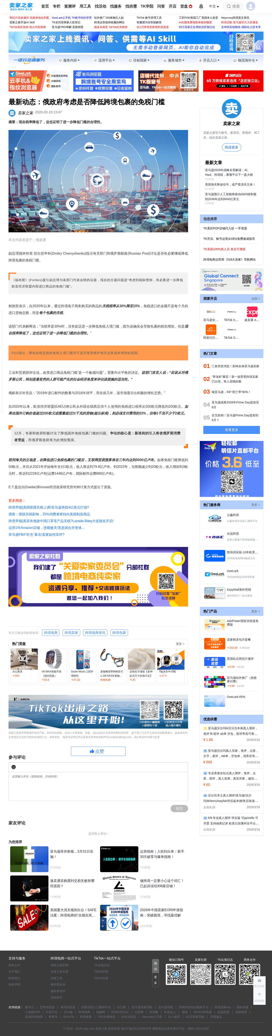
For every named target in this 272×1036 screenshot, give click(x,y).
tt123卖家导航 (195, 1016)
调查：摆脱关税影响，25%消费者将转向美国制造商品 (49, 514)
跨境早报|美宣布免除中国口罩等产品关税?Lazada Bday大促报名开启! (61, 521)
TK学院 (147, 6)
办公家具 (17, 671)
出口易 (121, 1007)
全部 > (255, 298)
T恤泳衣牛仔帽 (167, 671)
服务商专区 (58, 991)
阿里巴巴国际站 (213, 337)
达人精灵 (174, 1016)
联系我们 (14, 978)
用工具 (85, 6)
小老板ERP (32, 1012)
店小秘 (68, 1012)
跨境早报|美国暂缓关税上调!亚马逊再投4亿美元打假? (48, 507)
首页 (45, 6)
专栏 (56, 6)
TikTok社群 (101, 978)
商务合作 (14, 965)
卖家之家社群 (59, 971)
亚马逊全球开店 (213, 320)
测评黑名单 (58, 984)
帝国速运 (216, 1016)
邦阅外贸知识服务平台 (194, 1007)
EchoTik (69, 1016)
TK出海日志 (102, 965)
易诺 (185, 1012)
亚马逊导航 (165, 1007)
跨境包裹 (119, 632)
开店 (172, 6)
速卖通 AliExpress (256, 320)
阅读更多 (231, 147)
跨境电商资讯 (95, 632)
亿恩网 (139, 1012)
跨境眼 (153, 1012)
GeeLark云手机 (152, 1016)
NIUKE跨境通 (203, 1012)
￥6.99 (231, 686)
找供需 (131, 6)
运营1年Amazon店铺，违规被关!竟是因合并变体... (46, 528)
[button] (259, 997)
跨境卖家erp (222, 1007)
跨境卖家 (71, 632)
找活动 (100, 6)
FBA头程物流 (106, 1016)
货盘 (186, 6)
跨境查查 (86, 1016)
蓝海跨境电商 (34, 1016)
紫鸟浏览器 (68, 1007)
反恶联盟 (223, 1012)
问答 (161, 6)
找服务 (116, 6)
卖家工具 (56, 978)
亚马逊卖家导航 (142, 1007)
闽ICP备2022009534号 (136, 1028)
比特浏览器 (128, 1016)
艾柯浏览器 (47, 1007)
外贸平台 (52, 1012)
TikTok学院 (101, 971)
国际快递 (242, 1007)
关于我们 (14, 971)
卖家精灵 (241, 1012)
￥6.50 (231, 666)
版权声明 (14, 984)
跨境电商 (51, 632)
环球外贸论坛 (120, 1012)
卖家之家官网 (59, 965)
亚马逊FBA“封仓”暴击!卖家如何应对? (36, 534)
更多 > (180, 644)
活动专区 (56, 997)
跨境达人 (170, 1012)
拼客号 (53, 1016)
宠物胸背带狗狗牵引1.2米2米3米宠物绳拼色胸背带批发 (111, 675)
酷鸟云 (29, 1007)
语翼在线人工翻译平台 (96, 1007)
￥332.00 (232, 647)
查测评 (70, 6)
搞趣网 (100, 1012)
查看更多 (231, 430)
